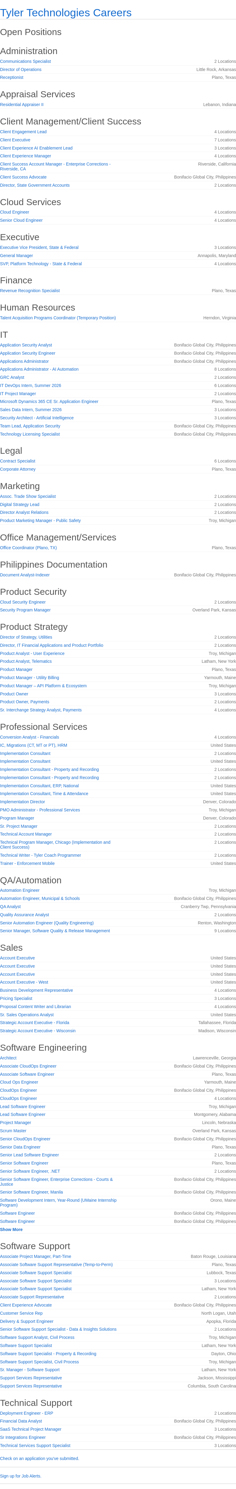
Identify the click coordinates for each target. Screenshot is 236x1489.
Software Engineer (17, 1213)
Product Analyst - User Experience (32, 653)
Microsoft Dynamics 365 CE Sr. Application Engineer (49, 401)
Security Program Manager (25, 610)
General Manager (16, 255)
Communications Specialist (25, 61)
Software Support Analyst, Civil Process (37, 1337)
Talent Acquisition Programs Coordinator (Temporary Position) (58, 317)
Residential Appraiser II (22, 104)
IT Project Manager (18, 393)
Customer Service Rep (21, 1313)
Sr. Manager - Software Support (30, 1369)
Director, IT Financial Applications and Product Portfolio (51, 645)
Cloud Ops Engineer (19, 1082)
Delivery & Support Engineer (27, 1321)
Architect (8, 1058)
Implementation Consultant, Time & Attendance (44, 793)
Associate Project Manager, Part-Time (35, 1256)
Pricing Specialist (16, 998)
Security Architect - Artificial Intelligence (37, 417)
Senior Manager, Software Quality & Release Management (55, 930)
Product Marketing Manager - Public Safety (40, 520)
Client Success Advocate (23, 177)
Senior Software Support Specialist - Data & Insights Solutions (58, 1329)
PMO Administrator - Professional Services (40, 809)
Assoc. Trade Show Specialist (28, 496)
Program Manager (17, 818)
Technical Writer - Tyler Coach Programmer (40, 855)
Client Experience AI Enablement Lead (36, 148)
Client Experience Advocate (26, 1305)
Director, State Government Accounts (35, 185)
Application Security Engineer (27, 353)
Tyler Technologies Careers (66, 12)
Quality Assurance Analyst (24, 914)
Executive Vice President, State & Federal (39, 247)
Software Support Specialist (26, 1345)
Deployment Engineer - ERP (26, 1413)
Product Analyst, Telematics (26, 661)
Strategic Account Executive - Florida (34, 1022)
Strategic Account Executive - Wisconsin (38, 1030)
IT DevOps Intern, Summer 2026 (30, 385)
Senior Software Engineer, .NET (30, 1171)
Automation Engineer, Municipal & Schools (40, 898)
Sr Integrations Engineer (23, 1437)
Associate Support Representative (32, 1296)
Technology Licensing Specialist (30, 434)
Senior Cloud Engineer (21, 220)
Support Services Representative (31, 1377)
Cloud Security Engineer (23, 602)
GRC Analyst (12, 377)
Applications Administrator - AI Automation (39, 369)
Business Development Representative (36, 990)
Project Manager (15, 1122)
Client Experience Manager (25, 155)
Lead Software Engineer (22, 1106)
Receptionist (11, 77)
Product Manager (16, 669)
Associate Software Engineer (27, 1074)
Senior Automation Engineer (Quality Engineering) (47, 922)
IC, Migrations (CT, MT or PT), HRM (33, 745)
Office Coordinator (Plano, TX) (28, 547)
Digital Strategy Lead (19, 504)
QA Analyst (10, 906)
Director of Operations (20, 69)
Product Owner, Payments (24, 701)
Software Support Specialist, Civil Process (39, 1361)
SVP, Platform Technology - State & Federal (41, 263)
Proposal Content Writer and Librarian (35, 1006)
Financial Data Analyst (21, 1421)
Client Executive (15, 139)
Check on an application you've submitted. (39, 1458)
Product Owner (14, 693)
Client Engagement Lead (23, 131)
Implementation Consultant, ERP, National (39, 785)
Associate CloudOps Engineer (28, 1066)
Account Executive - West (24, 982)
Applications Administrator (24, 361)
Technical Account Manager (26, 834)
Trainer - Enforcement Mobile (27, 863)
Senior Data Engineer (20, 1147)
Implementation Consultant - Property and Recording (49, 769)
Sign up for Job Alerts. (20, 1476)
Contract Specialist (17, 461)
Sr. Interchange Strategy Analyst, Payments (41, 709)
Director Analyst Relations (24, 512)
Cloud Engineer (14, 212)
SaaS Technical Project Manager (30, 1429)
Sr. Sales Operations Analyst (27, 1014)
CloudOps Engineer (18, 1090)
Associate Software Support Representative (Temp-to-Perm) (56, 1264)
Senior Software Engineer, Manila (31, 1192)
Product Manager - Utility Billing (29, 677)
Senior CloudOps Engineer (25, 1138)
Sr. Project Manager (19, 826)
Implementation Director (22, 801)
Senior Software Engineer (24, 1163)
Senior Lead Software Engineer (29, 1154)
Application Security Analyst (26, 345)
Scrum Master (13, 1130)
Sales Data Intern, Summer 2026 (31, 409)
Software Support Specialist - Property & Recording (48, 1353)
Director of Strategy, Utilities (26, 637)
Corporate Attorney (18, 469)
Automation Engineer (20, 890)
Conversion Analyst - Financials (29, 737)
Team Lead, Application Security (30, 426)
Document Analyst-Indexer (25, 574)
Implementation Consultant (25, 753)
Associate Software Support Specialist (36, 1272)
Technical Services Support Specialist (35, 1445)
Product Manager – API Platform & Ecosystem (43, 685)
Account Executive (17, 958)
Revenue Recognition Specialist (30, 290)
